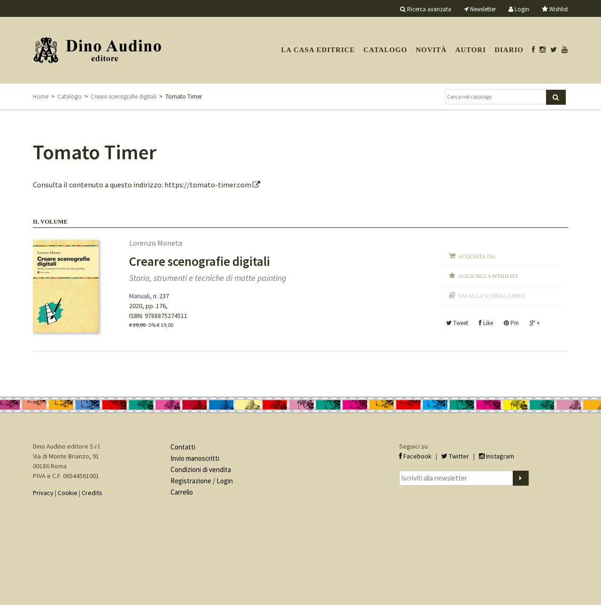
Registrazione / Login (201, 480)
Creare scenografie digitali (123, 97)
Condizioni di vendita (200, 469)
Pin (511, 323)
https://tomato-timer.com (212, 184)
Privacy (43, 493)
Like (486, 323)
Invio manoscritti (194, 458)
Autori (470, 50)
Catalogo (385, 50)
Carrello (181, 492)
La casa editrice (318, 50)
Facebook (415, 456)
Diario (509, 50)
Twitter (455, 456)
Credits (92, 493)
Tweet (457, 323)
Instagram (496, 456)
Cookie (67, 493)
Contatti (182, 446)
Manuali (139, 296)
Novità (431, 50)
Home (40, 97)
